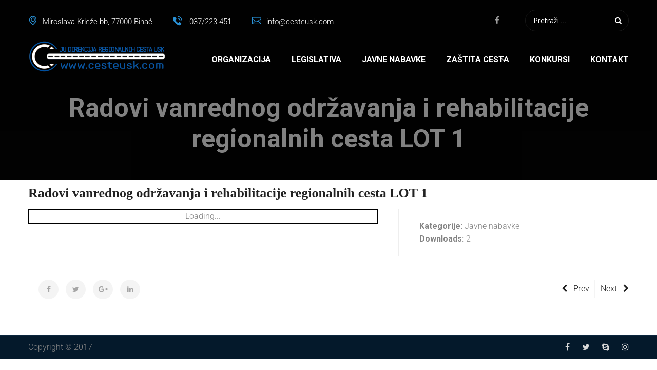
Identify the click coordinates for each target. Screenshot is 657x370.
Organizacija (241, 59)
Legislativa (316, 59)
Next (615, 288)
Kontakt (609, 59)
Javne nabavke (394, 59)
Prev (575, 288)
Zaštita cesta (477, 59)
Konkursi (550, 59)
